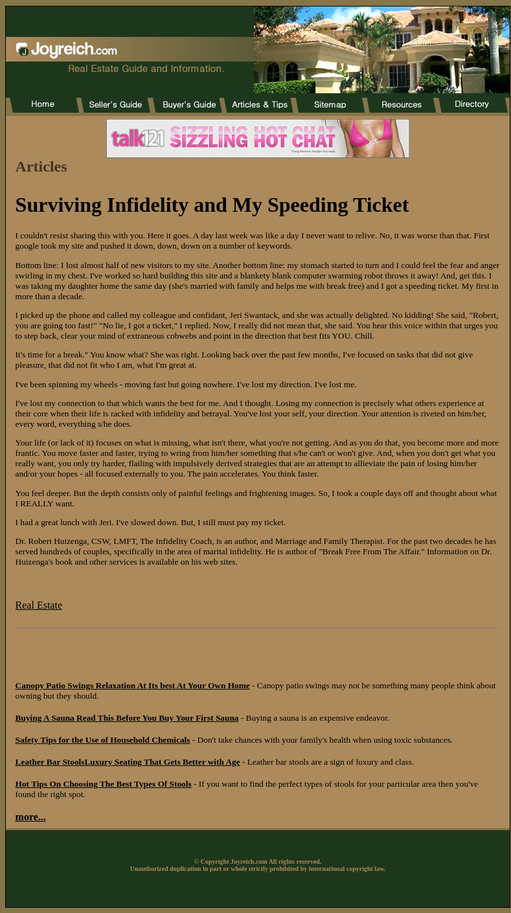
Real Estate (39, 605)
